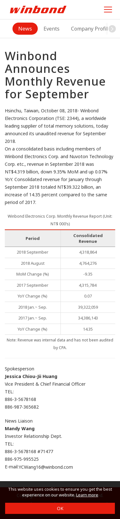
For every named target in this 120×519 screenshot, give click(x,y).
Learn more (87, 495)
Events (52, 28)
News (25, 28)
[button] (112, 29)
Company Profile (91, 28)
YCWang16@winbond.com (46, 467)
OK (60, 508)
